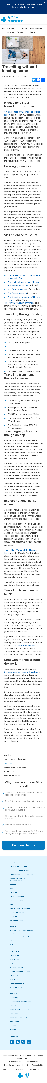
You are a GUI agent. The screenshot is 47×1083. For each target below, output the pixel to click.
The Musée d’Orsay (17, 275)
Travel (12, 862)
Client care (14, 951)
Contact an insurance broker (15, 767)
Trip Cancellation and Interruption (23, 874)
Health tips (8, 763)
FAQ (11, 963)
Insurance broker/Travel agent (22, 937)
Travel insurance (16, 955)
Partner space (15, 945)
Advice (12, 888)
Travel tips (14, 975)
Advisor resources (17, 941)
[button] (43, 19)
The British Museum (17, 293)
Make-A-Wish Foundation (19, 1010)
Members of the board (18, 1018)
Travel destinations (17, 896)
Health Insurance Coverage (15, 759)
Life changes (9, 755)
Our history (14, 998)
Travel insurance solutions (20, 866)
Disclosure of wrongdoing (20, 987)
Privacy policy (15, 1061)
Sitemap (13, 1026)
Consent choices (31, 1061)
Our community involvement (20, 1002)
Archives (13, 1029)
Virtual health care (11, 771)
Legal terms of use (12, 1065)
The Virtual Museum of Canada (20, 303)
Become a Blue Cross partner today (21, 932)
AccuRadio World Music (25, 645)
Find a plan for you (17, 912)
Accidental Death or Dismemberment (17, 879)
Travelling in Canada (18, 892)
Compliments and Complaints (21, 971)
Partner (13, 927)
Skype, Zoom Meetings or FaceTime (21, 672)
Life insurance (15, 916)
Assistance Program (12, 775)
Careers (13, 1006)
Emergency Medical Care (19, 870)
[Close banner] (44, 2)
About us (13, 994)
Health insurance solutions (14, 751)
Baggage (13, 884)
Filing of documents (17, 983)
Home (4, 28)
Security (25, 1065)
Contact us (29, 7)
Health (12, 904)
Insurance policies (17, 900)
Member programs (17, 967)
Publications (14, 1022)
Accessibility (37, 1065)
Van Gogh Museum (17, 289)
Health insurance (16, 959)
